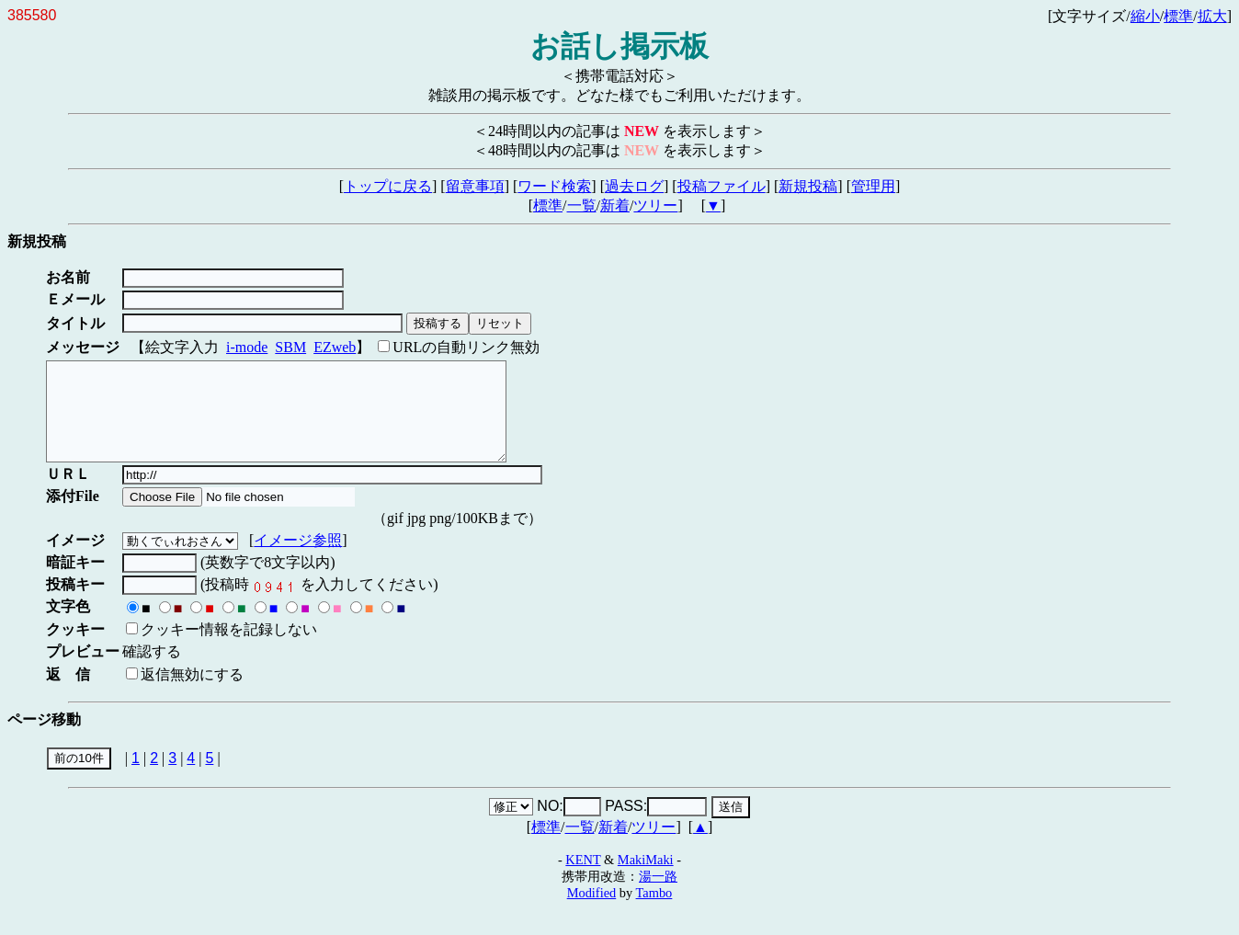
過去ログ (634, 186)
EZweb (334, 347)
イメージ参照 (301, 559)
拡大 (1212, 16)
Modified (592, 912)
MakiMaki (646, 879)
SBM (290, 347)
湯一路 (658, 895)
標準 (1178, 16)
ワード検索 (554, 186)
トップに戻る (388, 186)
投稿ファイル (721, 186)
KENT (582, 879)
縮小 (1145, 16)
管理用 (873, 186)
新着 (615, 205)
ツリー (655, 205)
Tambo (654, 912)
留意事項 (475, 186)
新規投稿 (808, 186)
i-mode (246, 347)
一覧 (582, 205)
